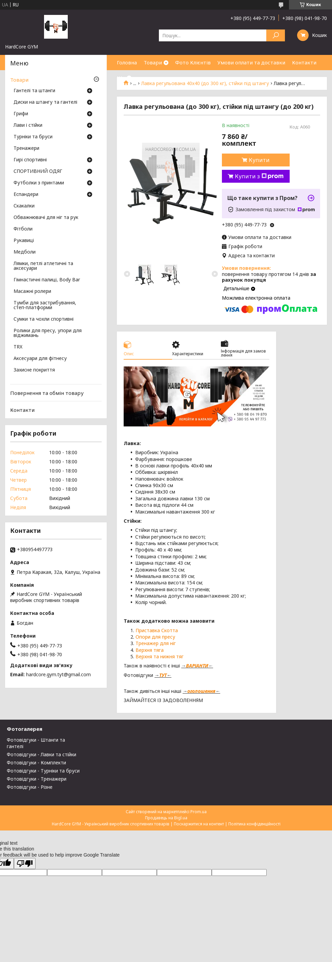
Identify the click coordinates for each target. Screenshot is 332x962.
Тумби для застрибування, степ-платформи (45, 305)
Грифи (21, 114)
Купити (259, 160)
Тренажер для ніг (156, 643)
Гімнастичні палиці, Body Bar (47, 280)
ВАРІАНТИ (197, 665)
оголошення (201, 691)
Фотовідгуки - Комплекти (36, 762)
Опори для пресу (155, 637)
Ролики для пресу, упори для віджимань (48, 333)
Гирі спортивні (30, 160)
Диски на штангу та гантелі (45, 102)
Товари (153, 62)
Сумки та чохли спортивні (44, 319)
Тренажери (26, 148)
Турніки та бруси (33, 137)
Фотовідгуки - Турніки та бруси (43, 770)
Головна (127, 62)
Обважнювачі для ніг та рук (46, 217)
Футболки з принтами (39, 183)
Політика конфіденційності (254, 824)
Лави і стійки (28, 125)
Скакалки (24, 206)
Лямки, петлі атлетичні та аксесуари (43, 266)
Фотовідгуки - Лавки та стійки (41, 754)
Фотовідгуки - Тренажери (36, 779)
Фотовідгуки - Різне (30, 787)
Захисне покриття (34, 370)
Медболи (25, 252)
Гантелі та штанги (34, 91)
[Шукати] (275, 35)
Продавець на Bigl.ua (166, 818)
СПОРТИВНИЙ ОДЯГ (38, 171)
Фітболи (23, 229)
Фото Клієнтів (193, 62)
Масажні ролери (32, 291)
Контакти (304, 62)
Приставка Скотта (157, 630)
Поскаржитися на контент (199, 824)
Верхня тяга (150, 650)
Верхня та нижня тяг (160, 656)
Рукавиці (24, 240)
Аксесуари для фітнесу (40, 358)
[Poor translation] (25, 863)
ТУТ (163, 675)
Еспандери (26, 194)
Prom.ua (198, 812)
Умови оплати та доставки (251, 62)
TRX (18, 347)
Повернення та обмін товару (47, 392)
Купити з (259, 176)
